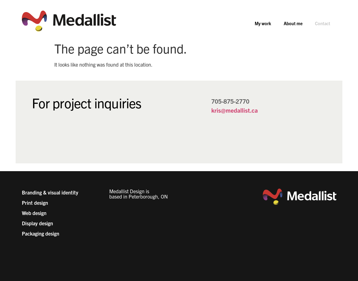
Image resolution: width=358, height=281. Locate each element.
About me (293, 23)
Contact (322, 23)
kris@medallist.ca (234, 110)
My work (263, 23)
